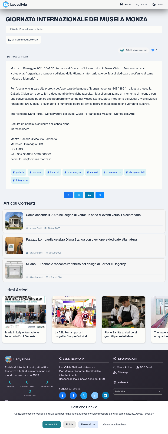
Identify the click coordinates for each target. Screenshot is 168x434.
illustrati (53, 172)
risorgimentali (135, 172)
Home (120, 4)
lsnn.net (122, 404)
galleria (18, 172)
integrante (20, 180)
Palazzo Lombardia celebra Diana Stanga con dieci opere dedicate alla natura (82, 239)
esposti (92, 172)
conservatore (112, 172)
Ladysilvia (15, 4)
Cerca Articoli (123, 367)
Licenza (103, 422)
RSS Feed (144, 367)
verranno (35, 172)
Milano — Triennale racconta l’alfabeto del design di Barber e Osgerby (76, 264)
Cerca (138, 4)
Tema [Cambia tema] (156, 4)
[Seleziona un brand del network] (138, 392)
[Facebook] (62, 395)
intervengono (73, 172)
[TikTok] (94, 395)
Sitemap (120, 372)
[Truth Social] (105, 404)
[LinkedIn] (105, 395)
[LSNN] (62, 404)
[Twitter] (83, 395)
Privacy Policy (68, 422)
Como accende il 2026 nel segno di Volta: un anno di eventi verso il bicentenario (84, 215)
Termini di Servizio (87, 422)
